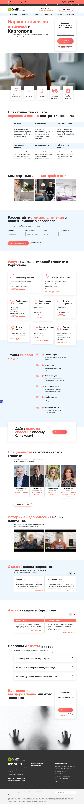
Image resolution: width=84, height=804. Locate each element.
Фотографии (26, 4)
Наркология (59, 14)
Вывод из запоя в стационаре (63, 776)
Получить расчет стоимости (18, 243)
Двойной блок (37, 312)
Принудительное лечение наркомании (20, 281)
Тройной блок (37, 314)
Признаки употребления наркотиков (63, 338)
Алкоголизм (24, 14)
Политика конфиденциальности (16, 792)
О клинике (18, 4)
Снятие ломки (19, 328)
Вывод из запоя (49, 283)
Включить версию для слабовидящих (18, 767)
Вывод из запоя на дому (61, 778)
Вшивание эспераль (39, 307)
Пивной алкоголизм (60, 283)
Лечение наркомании (25, 278)
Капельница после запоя (63, 309)
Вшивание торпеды (39, 309)
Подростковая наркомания (28, 283)
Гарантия (48, 4)
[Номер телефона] (65, 703)
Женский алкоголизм (51, 286)
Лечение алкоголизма (60, 278)
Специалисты (40, 4)
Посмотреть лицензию (23, 504)
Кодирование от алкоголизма (63, 768)
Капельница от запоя (60, 771)
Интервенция (11, 4)
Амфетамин (24, 286)
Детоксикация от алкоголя (64, 312)
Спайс (11, 286)
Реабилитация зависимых (21, 302)
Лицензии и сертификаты (63, 4)
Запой (36, 14)
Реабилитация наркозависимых (14, 308)
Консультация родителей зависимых (63, 334)
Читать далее (39, 590)
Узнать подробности (36, 630)
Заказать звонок (59, 432)
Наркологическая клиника (14, 794)
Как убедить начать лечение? (39, 336)
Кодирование (48, 14)
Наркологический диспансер (18, 335)
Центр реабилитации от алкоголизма (65, 766)
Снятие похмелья (61, 307)
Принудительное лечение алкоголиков (55, 281)
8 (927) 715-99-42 (45, 9)
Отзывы (33, 4)
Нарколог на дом (38, 333)
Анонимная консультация (65, 41)
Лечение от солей (15, 283)
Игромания (70, 14)
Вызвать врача (66, 9)
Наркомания (13, 14)
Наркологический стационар (17, 333)
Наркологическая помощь (44, 328)
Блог (54, 4)
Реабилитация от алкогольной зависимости (17, 312)
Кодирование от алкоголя (44, 302)
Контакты (73, 4)
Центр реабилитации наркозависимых (37, 764)
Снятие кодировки (67, 302)
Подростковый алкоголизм (52, 288)
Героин (17, 286)
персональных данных (65, 47)
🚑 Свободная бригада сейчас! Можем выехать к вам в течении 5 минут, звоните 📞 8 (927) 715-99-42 (42, 2)
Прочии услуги (66, 328)
